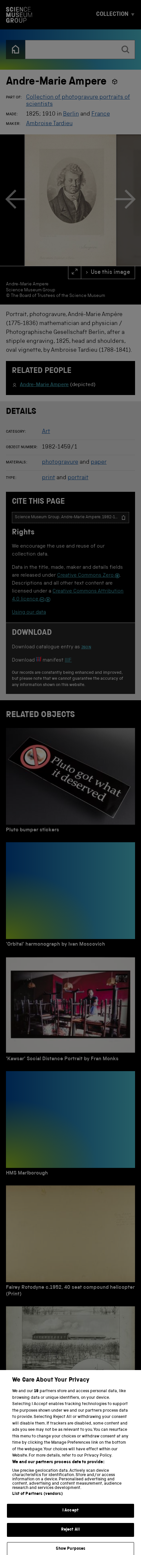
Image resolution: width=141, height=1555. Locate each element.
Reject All (70, 1535)
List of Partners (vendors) (37, 1499)
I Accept (70, 1515)
